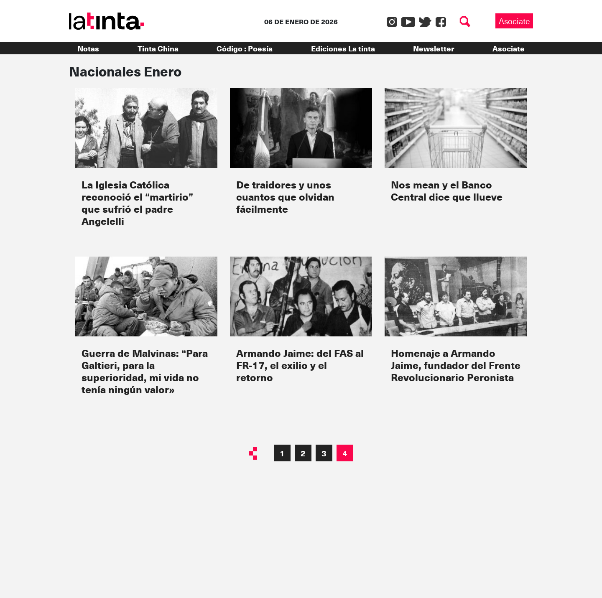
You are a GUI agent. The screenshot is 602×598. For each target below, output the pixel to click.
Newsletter (433, 48)
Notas (88, 48)
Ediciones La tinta (343, 48)
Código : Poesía (245, 48)
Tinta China (158, 48)
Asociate (514, 21)
